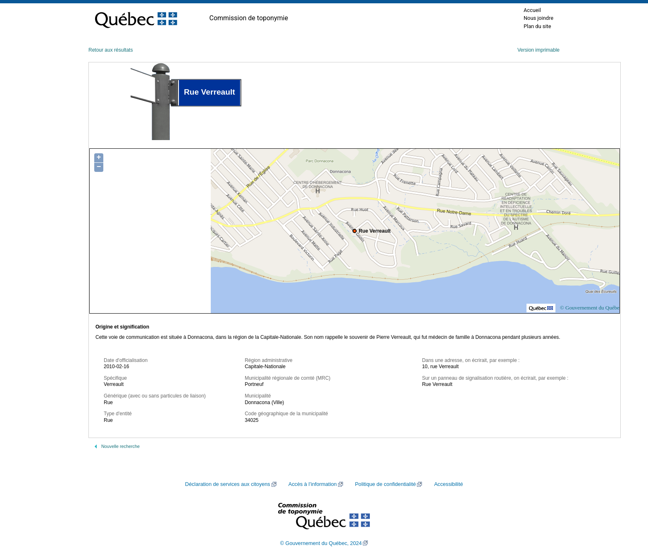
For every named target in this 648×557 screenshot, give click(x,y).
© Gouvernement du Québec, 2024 (321, 543)
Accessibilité (448, 484)
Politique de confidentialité (385, 484)
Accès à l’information (312, 484)
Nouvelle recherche (120, 446)
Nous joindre (538, 18)
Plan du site (537, 26)
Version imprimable (538, 50)
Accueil (532, 10)
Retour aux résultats (110, 50)
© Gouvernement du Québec (591, 308)
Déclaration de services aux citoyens (227, 484)
